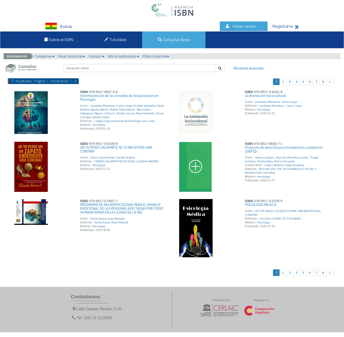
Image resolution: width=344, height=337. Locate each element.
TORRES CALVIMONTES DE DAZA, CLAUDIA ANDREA (126, 161)
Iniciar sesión (244, 26)
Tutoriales (115, 39)
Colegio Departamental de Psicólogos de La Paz (124, 121)
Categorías (44, 56)
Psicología (98, 124)
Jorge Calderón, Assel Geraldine (284, 165)
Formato (96, 56)
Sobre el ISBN (58, 39)
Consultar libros (174, 39)
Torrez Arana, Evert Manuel (107, 218)
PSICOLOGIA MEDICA (260, 205)
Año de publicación (123, 56)
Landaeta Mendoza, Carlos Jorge (276, 102)
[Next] (329, 81)
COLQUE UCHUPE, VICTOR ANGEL (280, 218)
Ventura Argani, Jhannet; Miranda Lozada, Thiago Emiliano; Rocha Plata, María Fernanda (282, 159)
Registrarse (282, 26)
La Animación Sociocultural (265, 96)
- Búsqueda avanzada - (248, 68)
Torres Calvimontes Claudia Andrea (112, 157)
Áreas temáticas (71, 56)
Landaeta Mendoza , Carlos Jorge (280, 105)
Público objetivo (156, 56)
